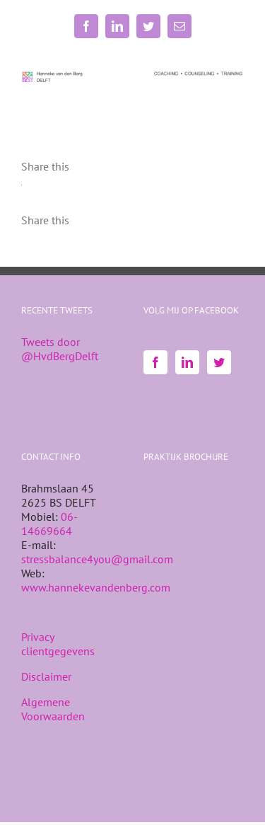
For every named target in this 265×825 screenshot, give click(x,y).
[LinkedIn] (187, 362)
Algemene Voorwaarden (53, 709)
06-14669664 (49, 523)
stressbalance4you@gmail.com (97, 559)
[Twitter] (219, 362)
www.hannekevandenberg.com (95, 587)
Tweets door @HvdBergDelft (59, 349)
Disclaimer (46, 676)
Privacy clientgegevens (58, 644)
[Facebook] (155, 362)
